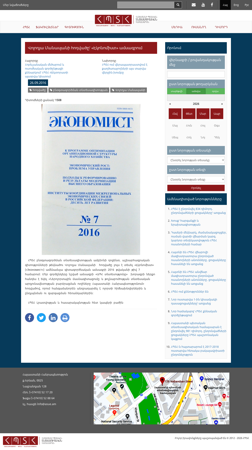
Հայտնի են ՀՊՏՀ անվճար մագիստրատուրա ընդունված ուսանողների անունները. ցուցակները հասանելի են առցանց (198, 277)
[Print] (64, 317)
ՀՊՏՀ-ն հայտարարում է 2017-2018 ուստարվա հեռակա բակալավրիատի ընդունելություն (198, 350)
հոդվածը (38, 90)
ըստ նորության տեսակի (190, 150)
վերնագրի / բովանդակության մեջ (195, 62)
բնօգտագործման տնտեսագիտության (79, 90)
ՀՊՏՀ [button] (26, 27)
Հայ (225, 5)
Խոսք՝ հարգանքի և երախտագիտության (185, 222)
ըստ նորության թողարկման (193, 84)
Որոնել (196, 188)
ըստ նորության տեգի (187, 169)
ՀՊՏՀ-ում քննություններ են (189, 291)
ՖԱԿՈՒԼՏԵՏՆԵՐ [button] (47, 27)
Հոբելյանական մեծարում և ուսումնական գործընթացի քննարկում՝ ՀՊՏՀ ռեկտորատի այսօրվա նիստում (46, 70)
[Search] (178, 5)
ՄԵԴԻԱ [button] (177, 27)
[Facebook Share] (29, 317)
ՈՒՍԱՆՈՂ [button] (198, 27)
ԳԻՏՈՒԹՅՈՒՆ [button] (74, 27)
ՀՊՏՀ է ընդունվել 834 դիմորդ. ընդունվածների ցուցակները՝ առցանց (198, 211)
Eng (236, 5)
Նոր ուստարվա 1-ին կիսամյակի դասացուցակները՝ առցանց (194, 301)
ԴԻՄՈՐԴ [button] (221, 27)
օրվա (215, 91)
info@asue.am (46, 404)
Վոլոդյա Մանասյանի (128, 90)
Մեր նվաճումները (16, 5)
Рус (247, 5)
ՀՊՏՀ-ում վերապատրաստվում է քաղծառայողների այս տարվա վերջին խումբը (124, 68)
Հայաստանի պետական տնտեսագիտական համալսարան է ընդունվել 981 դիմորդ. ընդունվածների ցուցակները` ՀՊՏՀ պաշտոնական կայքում (198, 331)
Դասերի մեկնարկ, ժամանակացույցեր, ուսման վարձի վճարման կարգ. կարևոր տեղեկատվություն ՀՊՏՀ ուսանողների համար (199, 238)
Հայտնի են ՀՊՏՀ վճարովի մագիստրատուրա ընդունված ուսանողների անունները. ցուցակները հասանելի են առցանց (198, 258)
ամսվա (196, 91)
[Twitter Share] (41, 317)
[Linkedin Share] (53, 317)
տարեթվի (177, 91)
